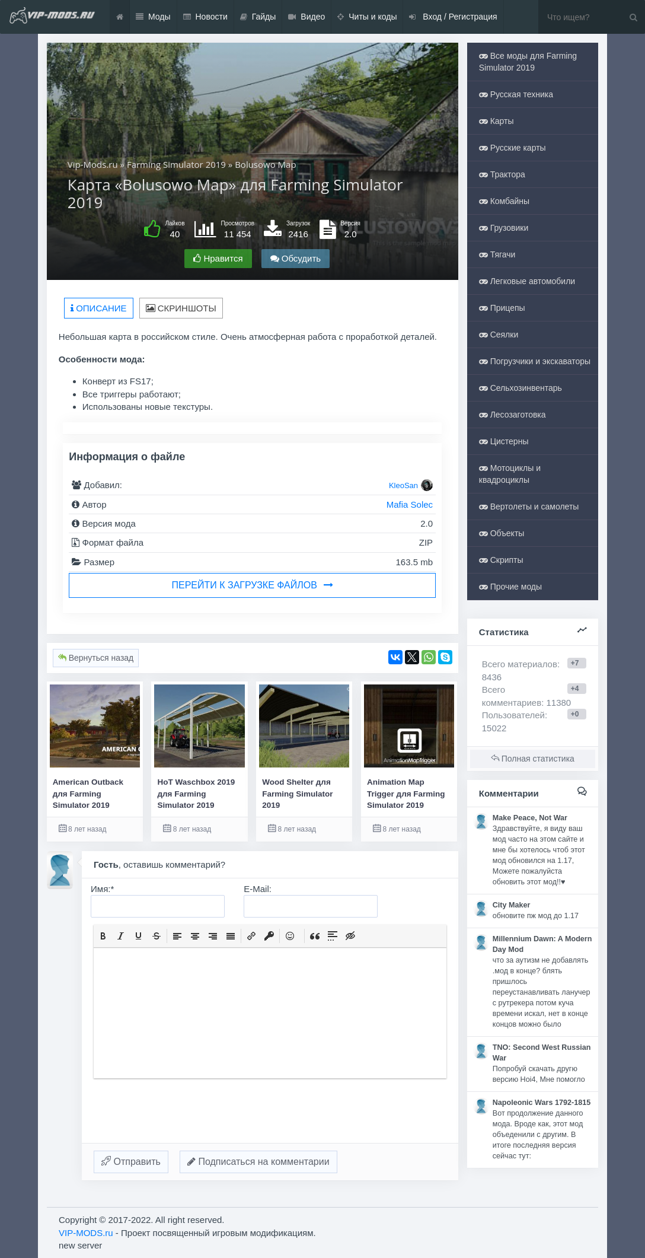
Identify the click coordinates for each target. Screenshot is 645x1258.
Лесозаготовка (512, 414)
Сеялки (498, 334)
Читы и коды (367, 17)
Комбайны (504, 201)
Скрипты (501, 560)
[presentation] (103, 935)
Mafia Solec (410, 504)
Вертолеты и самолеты (529, 506)
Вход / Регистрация (453, 17)
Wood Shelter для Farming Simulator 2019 (297, 794)
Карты (496, 121)
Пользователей (513, 715)
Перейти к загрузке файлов (252, 585)
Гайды (258, 17)
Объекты (502, 533)
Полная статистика (532, 758)
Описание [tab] (99, 308)
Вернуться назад (95, 658)
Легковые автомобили (527, 281)
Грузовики (504, 228)
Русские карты (512, 147)
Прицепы (502, 308)
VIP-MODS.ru (86, 1233)
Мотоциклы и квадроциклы (510, 474)
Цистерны (504, 441)
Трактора (502, 174)
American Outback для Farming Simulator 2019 (88, 794)
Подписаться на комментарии (258, 1162)
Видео (306, 17)
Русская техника (516, 94)
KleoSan (403, 485)
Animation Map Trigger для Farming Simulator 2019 (406, 794)
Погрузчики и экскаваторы (534, 361)
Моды (153, 17)
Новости (205, 17)
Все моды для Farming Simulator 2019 (528, 61)
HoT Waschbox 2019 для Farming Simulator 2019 (196, 794)
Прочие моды (510, 586)
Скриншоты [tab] (181, 308)
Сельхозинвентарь (520, 388)
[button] (103, 936)
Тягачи (497, 254)
